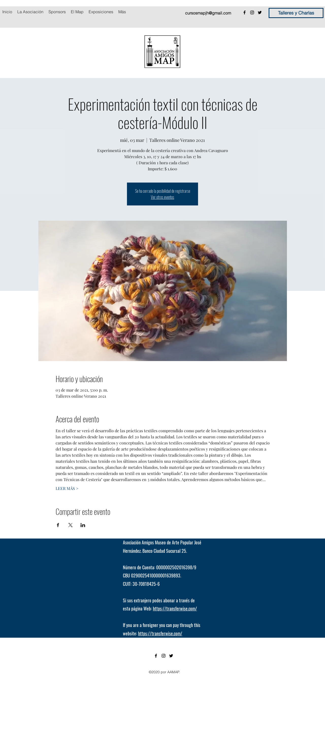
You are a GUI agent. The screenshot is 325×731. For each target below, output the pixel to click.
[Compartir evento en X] (70, 525)
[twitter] (259, 12)
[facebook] (244, 12)
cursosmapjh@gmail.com (208, 13)
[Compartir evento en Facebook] (58, 525)
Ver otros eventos (162, 197)
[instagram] (252, 12)
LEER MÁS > (67, 488)
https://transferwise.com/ (175, 608)
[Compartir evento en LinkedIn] (82, 525)
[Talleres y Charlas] (296, 13)
